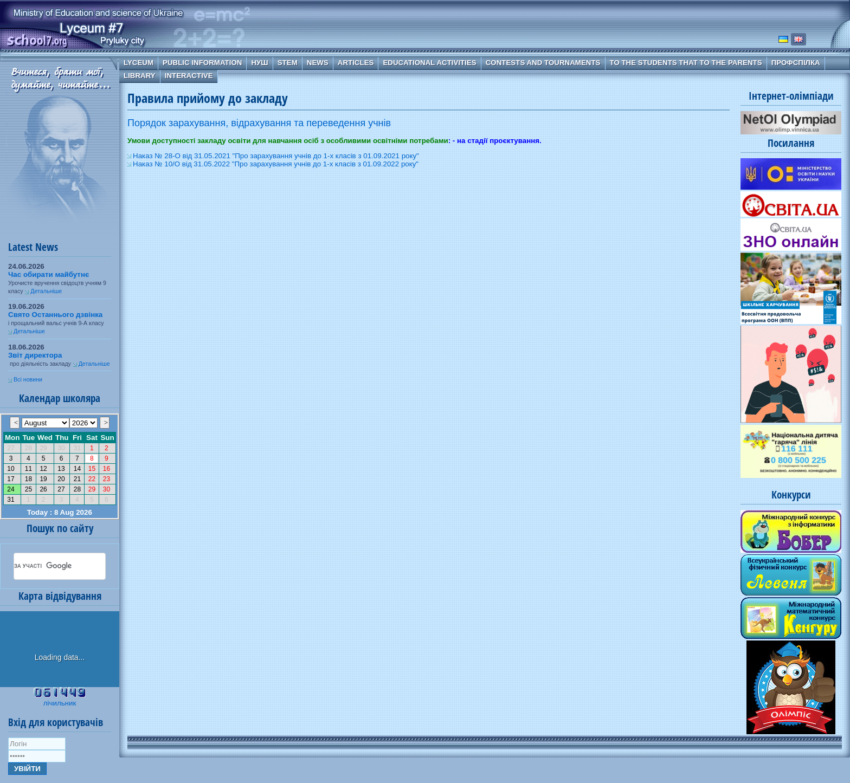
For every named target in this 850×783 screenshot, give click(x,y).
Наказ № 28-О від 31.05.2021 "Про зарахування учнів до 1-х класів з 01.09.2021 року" (276, 156)
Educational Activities (429, 63)
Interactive (189, 76)
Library (140, 76)
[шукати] (46, 566)
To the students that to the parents (686, 63)
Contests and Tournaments (543, 63)
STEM (288, 63)
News (318, 63)
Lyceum (138, 63)
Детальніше (46, 291)
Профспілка (795, 63)
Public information (202, 63)
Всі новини (28, 379)
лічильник (59, 703)
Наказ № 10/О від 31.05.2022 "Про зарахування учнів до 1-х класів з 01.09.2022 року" (275, 164)
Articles (356, 63)
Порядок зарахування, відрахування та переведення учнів (259, 123)
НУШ (259, 63)
